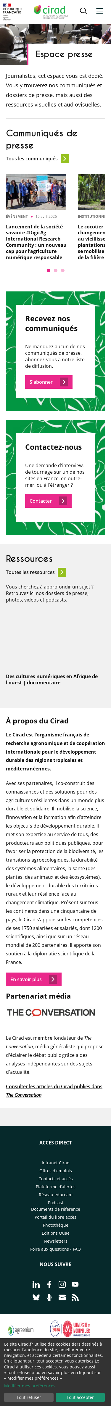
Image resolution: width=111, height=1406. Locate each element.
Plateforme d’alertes (55, 1186)
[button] (83, 12)
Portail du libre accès (55, 1217)
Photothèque (55, 1225)
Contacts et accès (55, 1178)
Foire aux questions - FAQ (55, 1249)
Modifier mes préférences (29, 1386)
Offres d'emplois (55, 1170)
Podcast (55, 1202)
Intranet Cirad (56, 1162)
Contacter (48, 501)
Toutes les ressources (36, 572)
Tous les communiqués (37, 158)
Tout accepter (80, 1397)
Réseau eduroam (56, 1194)
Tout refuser (29, 1397)
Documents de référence (55, 1209)
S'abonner (49, 382)
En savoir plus (33, 979)
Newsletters (55, 1241)
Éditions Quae (56, 1233)
